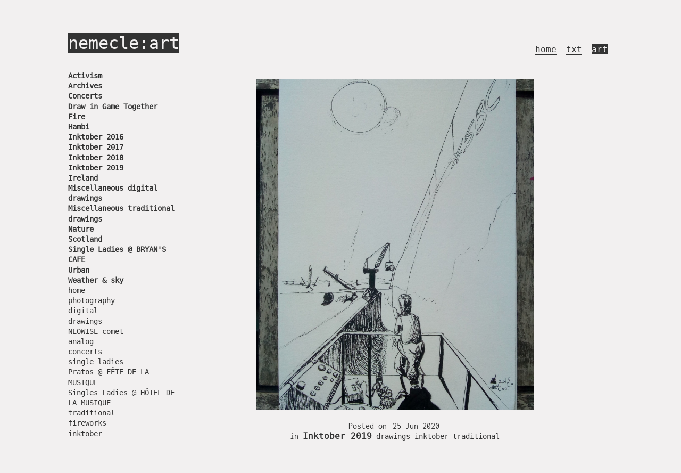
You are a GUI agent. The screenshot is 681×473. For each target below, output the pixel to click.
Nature (81, 229)
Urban (78, 270)
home (546, 49)
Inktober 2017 (95, 147)
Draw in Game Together (112, 106)
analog (81, 341)
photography (91, 300)
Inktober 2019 (95, 168)
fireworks (87, 423)
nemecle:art (123, 43)
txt (574, 49)
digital (83, 310)
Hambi (78, 127)
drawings (85, 321)
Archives (85, 85)
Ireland (83, 178)
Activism (85, 75)
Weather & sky (95, 280)
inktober (85, 433)
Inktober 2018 (95, 157)
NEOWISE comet (95, 331)
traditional (91, 413)
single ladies (95, 361)
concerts (85, 351)
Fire (76, 116)
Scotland (85, 239)
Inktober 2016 (95, 137)
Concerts (85, 96)
